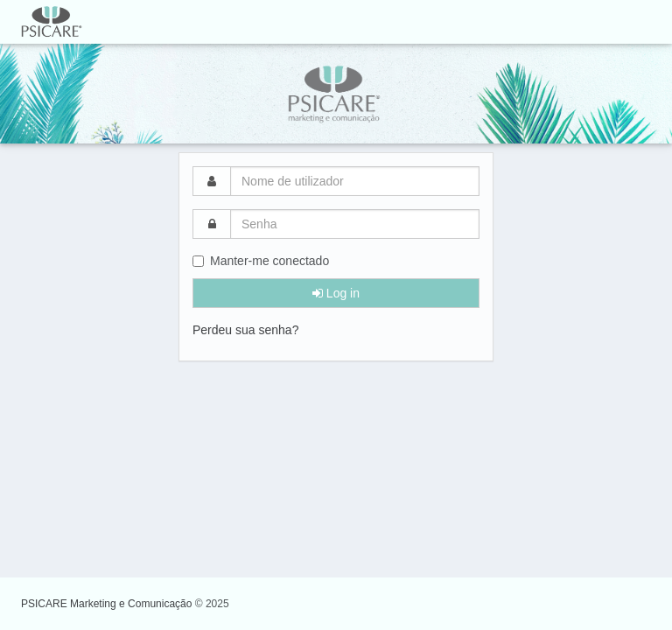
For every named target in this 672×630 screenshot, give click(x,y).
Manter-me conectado (260, 261)
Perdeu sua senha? (245, 330)
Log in (336, 293)
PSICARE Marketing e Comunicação (108, 604)
